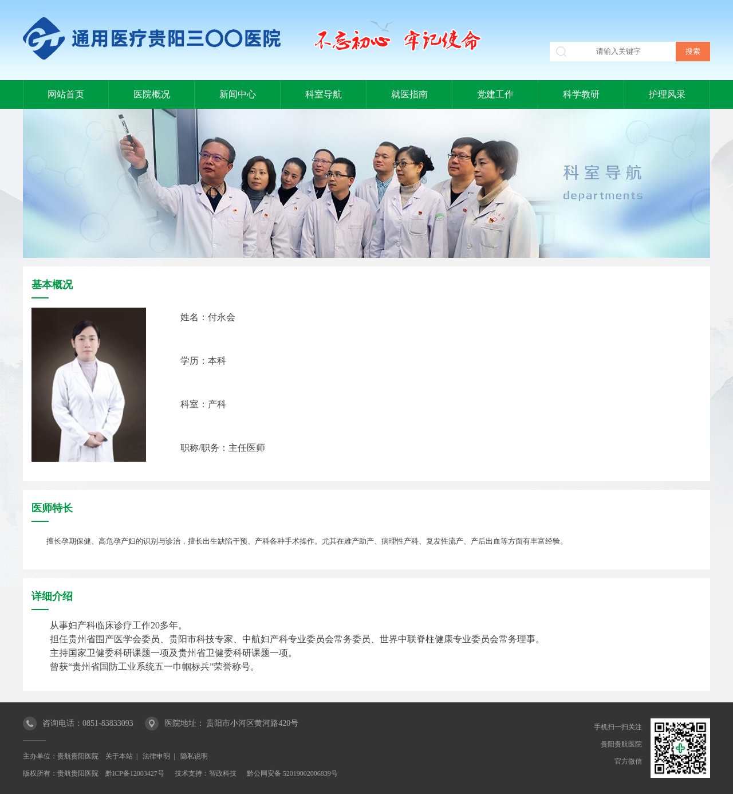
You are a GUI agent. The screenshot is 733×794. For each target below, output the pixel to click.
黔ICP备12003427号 (134, 773)
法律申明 (156, 756)
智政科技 (223, 773)
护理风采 (667, 94)
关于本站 (119, 756)
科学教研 (581, 94)
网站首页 (66, 94)
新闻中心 (237, 94)
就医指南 (409, 94)
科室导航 (323, 94)
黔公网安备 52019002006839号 (292, 773)
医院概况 (151, 94)
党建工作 (495, 94)
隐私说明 (194, 756)
